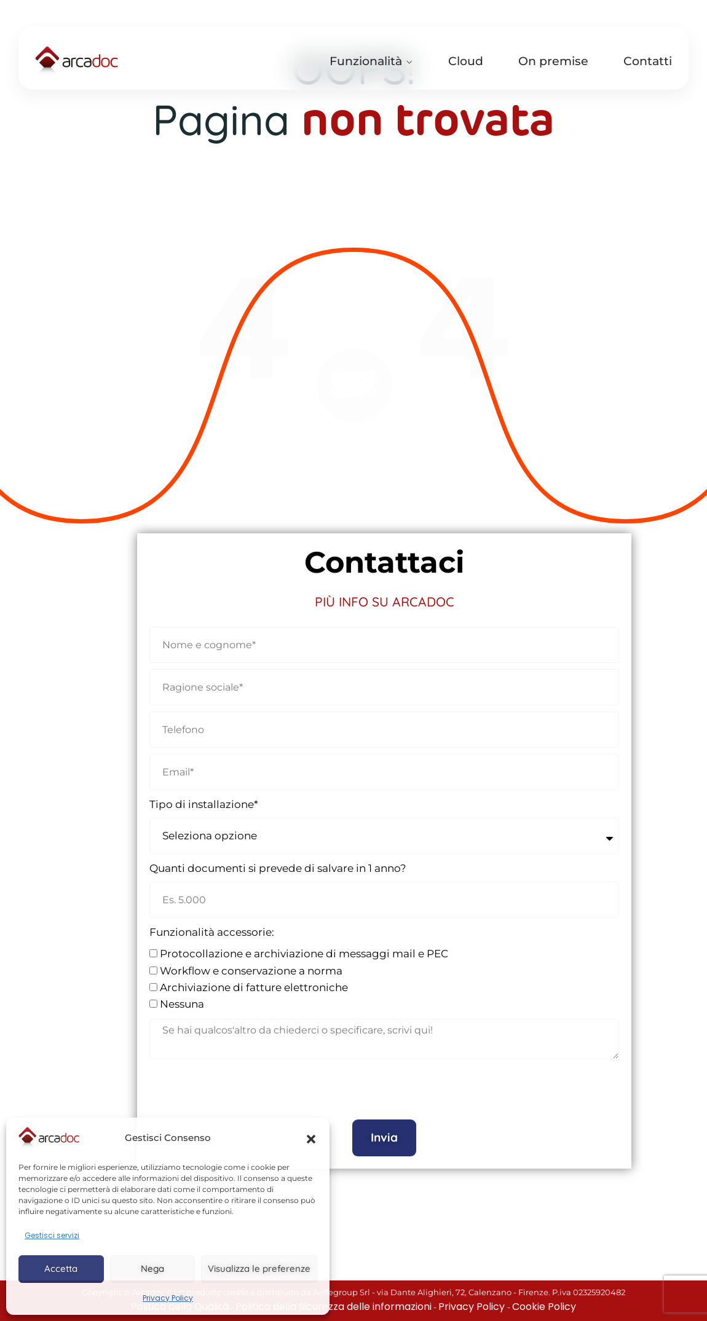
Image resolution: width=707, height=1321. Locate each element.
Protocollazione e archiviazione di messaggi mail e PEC (304, 945)
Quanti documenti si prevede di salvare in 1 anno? (277, 859)
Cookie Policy (544, 1306)
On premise (553, 61)
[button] (311, 1138)
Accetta (60, 1268)
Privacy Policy (168, 1298)
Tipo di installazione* (203, 795)
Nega (152, 1268)
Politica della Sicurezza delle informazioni (333, 1306)
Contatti (647, 61)
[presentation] (242, 1081)
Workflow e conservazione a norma (251, 961)
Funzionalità (366, 61)
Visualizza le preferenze (259, 1268)
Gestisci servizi (52, 1235)
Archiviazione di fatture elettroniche (254, 978)
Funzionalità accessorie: (211, 923)
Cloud (465, 61)
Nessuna (182, 995)
